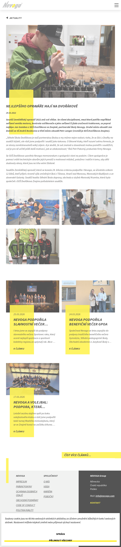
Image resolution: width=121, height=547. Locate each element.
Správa (60, 534)
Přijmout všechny (60, 540)
